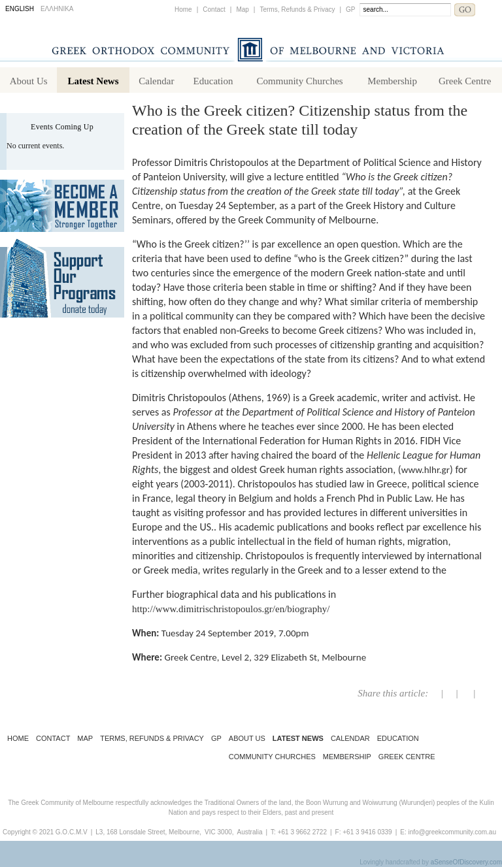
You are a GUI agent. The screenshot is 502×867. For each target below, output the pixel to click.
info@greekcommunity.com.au (451, 832)
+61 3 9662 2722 (302, 832)
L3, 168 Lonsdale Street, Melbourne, (148, 832)
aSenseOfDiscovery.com (466, 862)
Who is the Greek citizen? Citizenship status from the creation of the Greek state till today (299, 120)
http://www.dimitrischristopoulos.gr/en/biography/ (230, 609)
